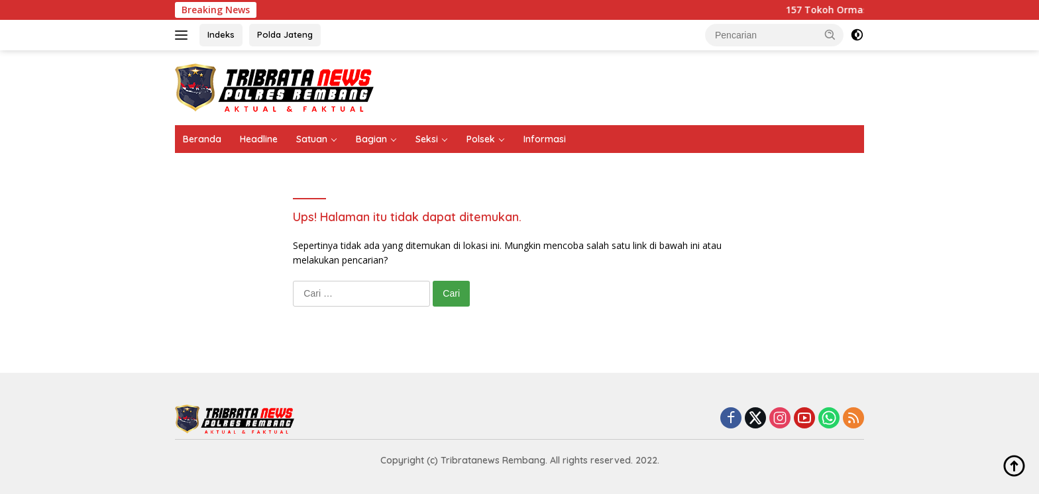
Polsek (480, 139)
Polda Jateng (285, 34)
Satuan (311, 139)
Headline (259, 139)
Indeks (221, 34)
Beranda (202, 139)
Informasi (544, 139)
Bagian (371, 139)
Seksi (426, 139)
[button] (830, 34)
